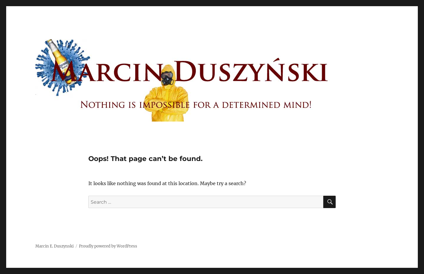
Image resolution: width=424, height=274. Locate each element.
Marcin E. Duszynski (54, 246)
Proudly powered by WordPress (108, 246)
